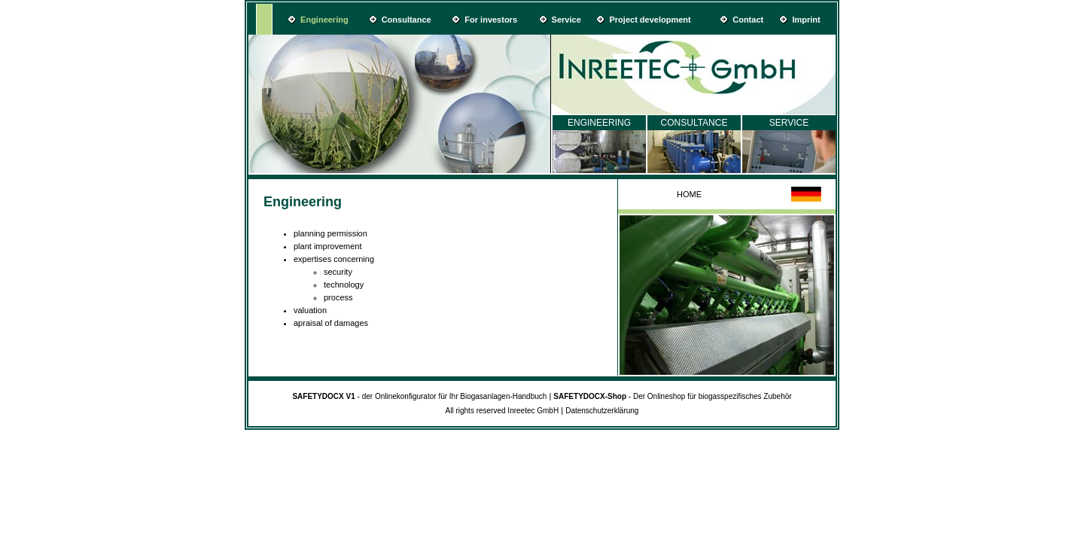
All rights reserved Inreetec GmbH (502, 410)
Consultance (406, 19)
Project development (650, 19)
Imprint (806, 19)
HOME (689, 194)
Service (566, 19)
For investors (490, 19)
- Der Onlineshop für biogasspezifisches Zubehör (672, 396)
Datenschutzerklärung (601, 410)
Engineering (324, 19)
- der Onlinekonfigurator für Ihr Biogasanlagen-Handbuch (419, 396)
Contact (747, 19)
